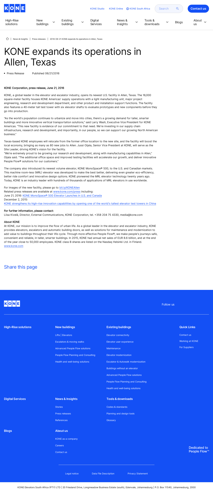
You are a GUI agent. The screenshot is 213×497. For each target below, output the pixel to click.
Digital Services (15, 399)
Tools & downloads (119, 399)
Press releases (39, 39)
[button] (18, 22)
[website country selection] (138, 8)
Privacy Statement (138, 473)
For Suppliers (186, 347)
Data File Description (103, 473)
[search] (167, 8)
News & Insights (20, 39)
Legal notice (72, 473)
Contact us (61, 452)
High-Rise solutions (17, 327)
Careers (59, 445)
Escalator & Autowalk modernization (125, 361)
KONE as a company (66, 438)
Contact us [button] (198, 8)
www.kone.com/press (66, 191)
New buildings (65, 327)
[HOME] (7, 39)
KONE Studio (97, 8)
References (61, 420)
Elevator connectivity (117, 335)
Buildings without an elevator (122, 368)
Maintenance (113, 348)
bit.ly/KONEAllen (69, 187)
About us (61, 431)
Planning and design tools (120, 413)
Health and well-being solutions (72, 361)
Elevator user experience (119, 341)
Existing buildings (118, 327)
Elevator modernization (118, 355)
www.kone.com (13, 246)
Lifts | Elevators (63, 335)
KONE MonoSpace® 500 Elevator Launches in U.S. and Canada (62, 195)
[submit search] (178, 8)
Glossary (111, 420)
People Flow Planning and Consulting (75, 355)
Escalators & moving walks (69, 341)
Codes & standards (116, 406)
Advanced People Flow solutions (72, 348)
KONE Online (116, 8)
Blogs (8, 431)
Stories (59, 406)
